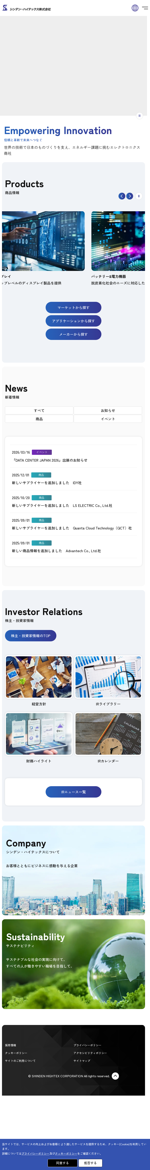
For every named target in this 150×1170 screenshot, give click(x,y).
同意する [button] (62, 1162)
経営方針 (39, 680)
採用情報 (10, 1045)
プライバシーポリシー (87, 1045)
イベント (108, 418)
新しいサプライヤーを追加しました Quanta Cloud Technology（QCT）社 (72, 527)
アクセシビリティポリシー (90, 1053)
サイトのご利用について (20, 1061)
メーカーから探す (73, 334)
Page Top (115, 1076)
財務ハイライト (39, 737)
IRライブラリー (108, 680)
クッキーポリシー (16, 1053)
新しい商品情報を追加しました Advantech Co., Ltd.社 (56, 550)
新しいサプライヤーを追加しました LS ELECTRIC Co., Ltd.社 (62, 505)
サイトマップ (82, 1061)
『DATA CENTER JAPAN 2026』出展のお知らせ (49, 460)
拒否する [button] (90, 1162)
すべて (39, 410)
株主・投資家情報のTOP (30, 635)
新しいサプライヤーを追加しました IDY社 (47, 482)
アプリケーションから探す (73, 320)
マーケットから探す (73, 307)
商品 (39, 418)
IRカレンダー (108, 737)
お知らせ (108, 410)
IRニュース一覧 (73, 791)
